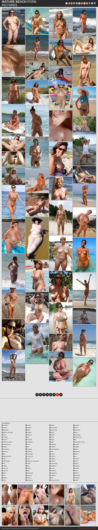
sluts (75, 427)
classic (4, 439)
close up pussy (7, 442)
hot (3, 463)
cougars (29, 449)
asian (4, 427)
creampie (29, 454)
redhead (53, 470)
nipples (52, 458)
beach (28, 425)
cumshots (29, 456)
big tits (28, 427)
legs (51, 442)
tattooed (76, 475)
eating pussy (6, 444)
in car (28, 444)
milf (51, 451)
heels (52, 425)
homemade (6, 461)
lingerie (52, 446)
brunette (29, 439)
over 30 (5, 468)
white (75, 480)
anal (4, 473)
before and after (7, 432)
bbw (4, 480)
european (5, 449)
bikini (28, 430)
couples (29, 451)
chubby (5, 437)
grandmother (6, 456)
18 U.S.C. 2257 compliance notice (29, 528)
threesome (77, 437)
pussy (52, 468)
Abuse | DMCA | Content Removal (11, 528)
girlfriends (29, 473)
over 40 (5, 470)
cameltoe (29, 442)
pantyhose (53, 463)
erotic (28, 463)
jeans (52, 432)
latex (52, 437)
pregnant (53, 466)
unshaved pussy (79, 442)
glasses (29, 475)
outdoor (76, 466)
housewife (53, 427)
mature (76, 458)
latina (52, 439)
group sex (29, 480)
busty (4, 435)
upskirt (76, 444)
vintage (76, 478)
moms (52, 454)
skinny (76, 473)
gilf (3, 454)
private (76, 468)
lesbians (53, 444)
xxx (75, 456)
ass (3, 475)
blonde (28, 432)
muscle (52, 456)
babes (4, 478)
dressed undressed (32, 461)
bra (27, 437)
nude (75, 461)
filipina (28, 468)
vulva (75, 449)
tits (75, 439)
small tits (76, 430)
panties (52, 461)
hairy (4, 458)
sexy (75, 470)
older (75, 463)
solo (75, 432)
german (5, 451)
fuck (28, 470)
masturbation (54, 449)
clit (27, 446)
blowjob (29, 435)
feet (27, 466)
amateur (5, 425)
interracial (53, 430)
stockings (77, 435)
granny (28, 478)
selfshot (53, 475)
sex (51, 478)
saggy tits (53, 473)
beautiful (5, 430)
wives (75, 454)
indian (4, 466)
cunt (28, 458)
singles (76, 425)
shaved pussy (54, 480)
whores (76, 451)
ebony (4, 446)
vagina (76, 446)
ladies (52, 435)
